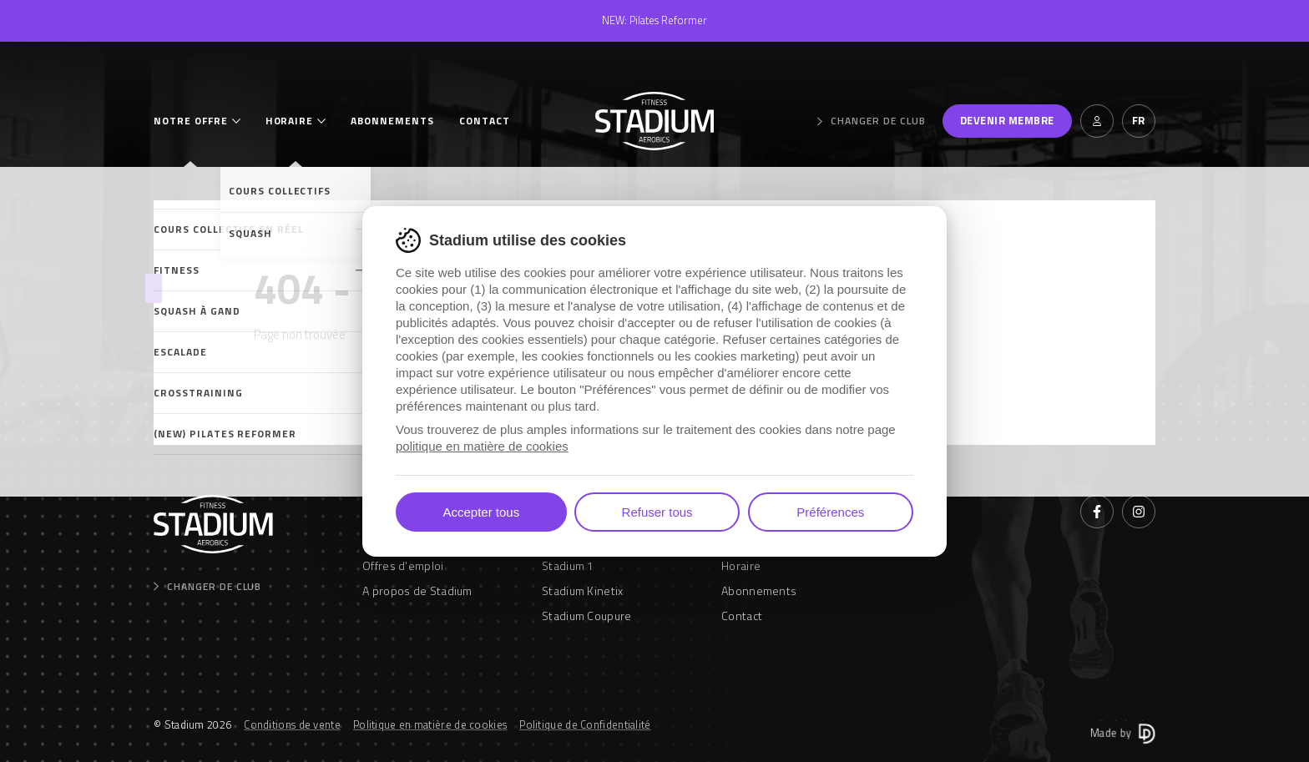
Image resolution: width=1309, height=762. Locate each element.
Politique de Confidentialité (584, 724)
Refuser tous (657, 512)
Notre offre (191, 121)
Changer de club (871, 121)
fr (1138, 120)
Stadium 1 (568, 565)
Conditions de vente (292, 724)
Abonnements (392, 121)
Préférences (830, 512)
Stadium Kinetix (583, 590)
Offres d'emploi (403, 565)
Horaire (289, 121)
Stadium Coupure (587, 615)
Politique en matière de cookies (430, 724)
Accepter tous (480, 512)
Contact (484, 121)
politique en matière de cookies (482, 446)
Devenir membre (1007, 120)
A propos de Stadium (417, 590)
